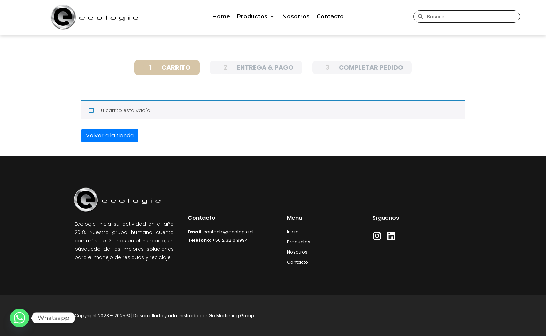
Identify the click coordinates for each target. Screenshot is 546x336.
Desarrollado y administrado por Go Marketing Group (193, 315)
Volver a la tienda (110, 135)
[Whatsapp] (19, 318)
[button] (256, 17)
